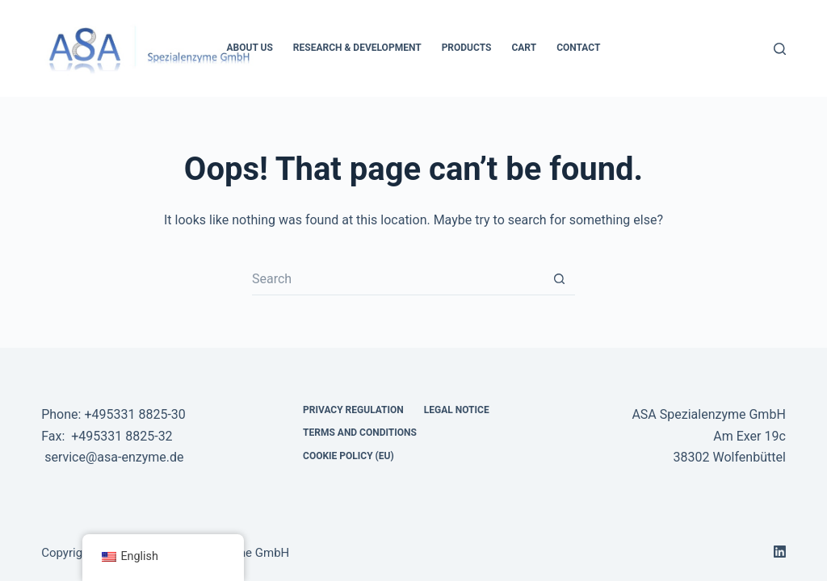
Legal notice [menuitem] (456, 410)
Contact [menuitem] (578, 47)
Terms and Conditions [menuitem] (360, 432)
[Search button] (559, 279)
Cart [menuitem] (523, 47)
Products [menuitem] (467, 47)
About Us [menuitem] (250, 47)
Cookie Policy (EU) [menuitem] (348, 456)
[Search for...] (397, 279)
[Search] (780, 49)
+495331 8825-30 (134, 414)
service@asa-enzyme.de (113, 457)
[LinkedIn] (780, 551)
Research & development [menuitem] (357, 47)
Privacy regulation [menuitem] (353, 410)
